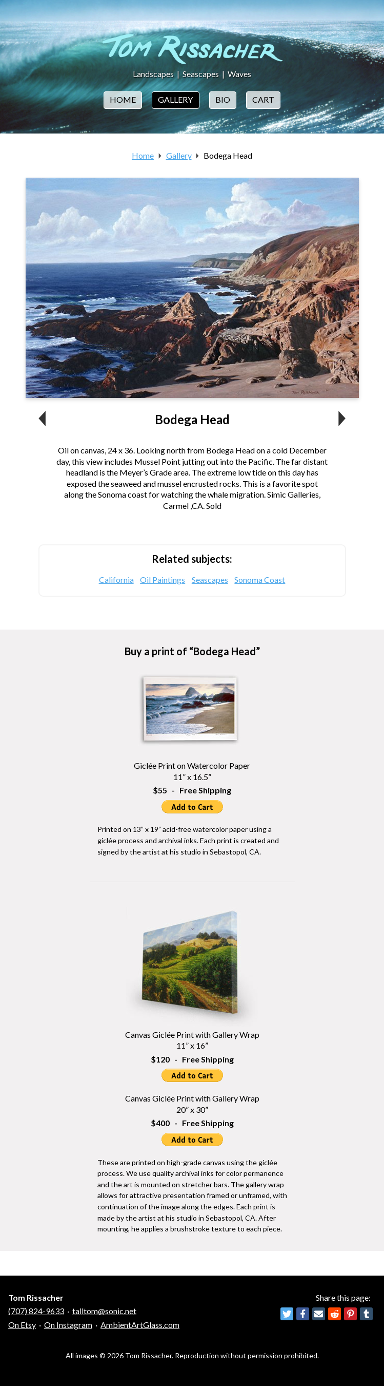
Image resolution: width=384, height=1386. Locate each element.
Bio (222, 99)
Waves (239, 74)
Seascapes (201, 74)
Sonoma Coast (259, 579)
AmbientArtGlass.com (139, 1325)
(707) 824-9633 (36, 1311)
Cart (263, 99)
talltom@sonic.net (104, 1311)
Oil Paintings (162, 579)
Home (123, 99)
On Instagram (68, 1325)
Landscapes (153, 74)
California (116, 579)
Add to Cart (192, 806)
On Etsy (22, 1325)
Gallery (175, 99)
